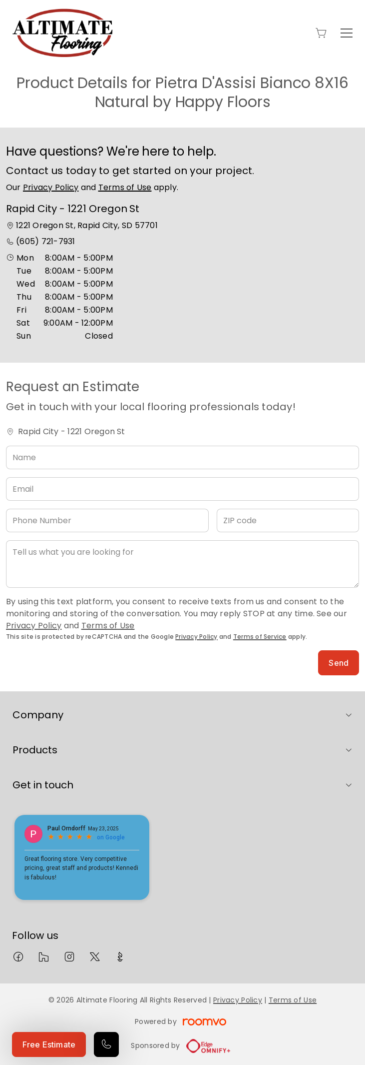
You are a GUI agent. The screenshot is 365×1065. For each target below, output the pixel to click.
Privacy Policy (50, 187)
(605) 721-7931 (45, 241)
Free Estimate (48, 1044)
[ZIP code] (288, 520)
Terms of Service (260, 636)
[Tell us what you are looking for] (182, 564)
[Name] (182, 457)
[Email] (182, 489)
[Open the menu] (346, 33)
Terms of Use (125, 187)
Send (339, 663)
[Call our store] (106, 1044)
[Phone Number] (107, 520)
